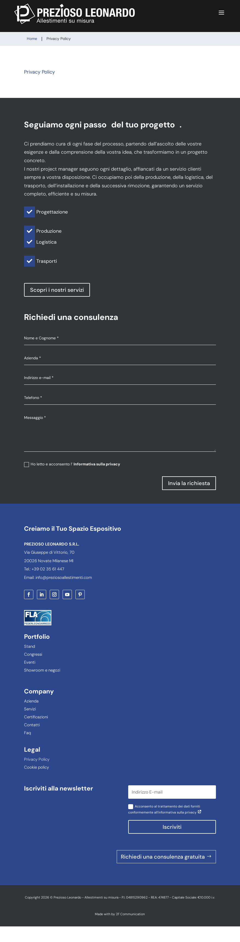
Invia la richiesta (189, 483)
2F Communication (130, 914)
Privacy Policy (39, 72)
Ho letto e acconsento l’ (72, 464)
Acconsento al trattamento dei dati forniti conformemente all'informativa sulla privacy (165, 809)
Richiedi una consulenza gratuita (163, 856)
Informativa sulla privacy (97, 464)
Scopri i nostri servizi (57, 289)
